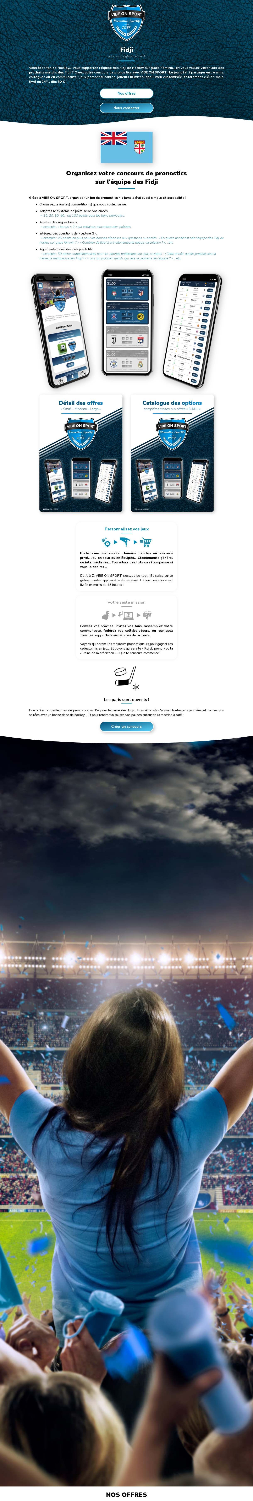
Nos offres (127, 93)
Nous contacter (126, 108)
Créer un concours (126, 658)
